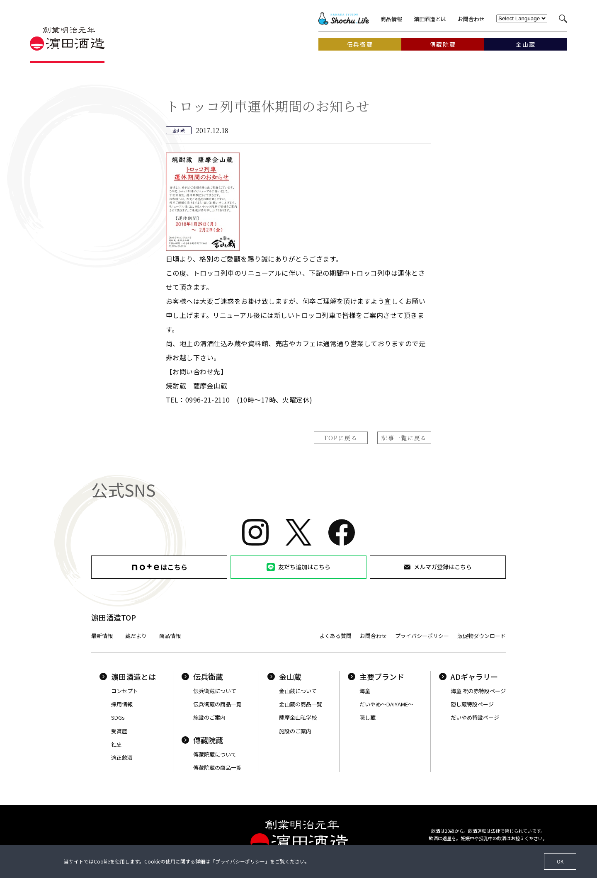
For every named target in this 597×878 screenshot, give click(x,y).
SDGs (118, 717)
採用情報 (122, 704)
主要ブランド (376, 676)
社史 (116, 744)
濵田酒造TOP (113, 617)
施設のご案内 (209, 717)
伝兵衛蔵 (202, 676)
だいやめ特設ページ (475, 717)
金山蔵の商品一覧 (300, 704)
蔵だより (136, 636)
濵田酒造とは (430, 19)
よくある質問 (335, 636)
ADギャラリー (468, 676)
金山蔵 (284, 676)
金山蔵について (298, 691)
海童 (364, 691)
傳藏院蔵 (202, 740)
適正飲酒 (122, 758)
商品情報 (391, 19)
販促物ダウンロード (481, 636)
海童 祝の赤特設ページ (478, 691)
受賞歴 (119, 731)
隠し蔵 (367, 717)
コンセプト (124, 691)
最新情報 (102, 636)
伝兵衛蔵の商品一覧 (217, 704)
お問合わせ (471, 19)
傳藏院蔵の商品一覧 (217, 767)
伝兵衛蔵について (214, 691)
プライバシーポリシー (422, 636)
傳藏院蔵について (214, 754)
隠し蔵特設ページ (472, 704)
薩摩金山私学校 (298, 717)
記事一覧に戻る (404, 438)
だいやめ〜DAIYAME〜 (386, 704)
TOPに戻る (340, 438)
